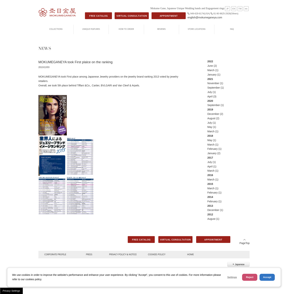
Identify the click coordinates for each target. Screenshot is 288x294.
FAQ (232, 29)
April (210, 96)
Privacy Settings (11, 290)
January (212, 74)
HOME (190, 254)
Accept (267, 277)
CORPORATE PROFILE (55, 254)
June (210, 65)
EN (233, 9)
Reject (249, 277)
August (211, 118)
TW (240, 9)
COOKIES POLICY (156, 254)
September (213, 87)
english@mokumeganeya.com (205, 17)
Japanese (238, 264)
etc (246, 9)
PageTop (245, 242)
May (209, 127)
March (211, 70)
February (212, 148)
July (209, 92)
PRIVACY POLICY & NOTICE (123, 254)
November (213, 83)
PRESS (89, 254)
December (213, 113)
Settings (232, 277)
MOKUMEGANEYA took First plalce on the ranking (75, 62)
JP (227, 9)
